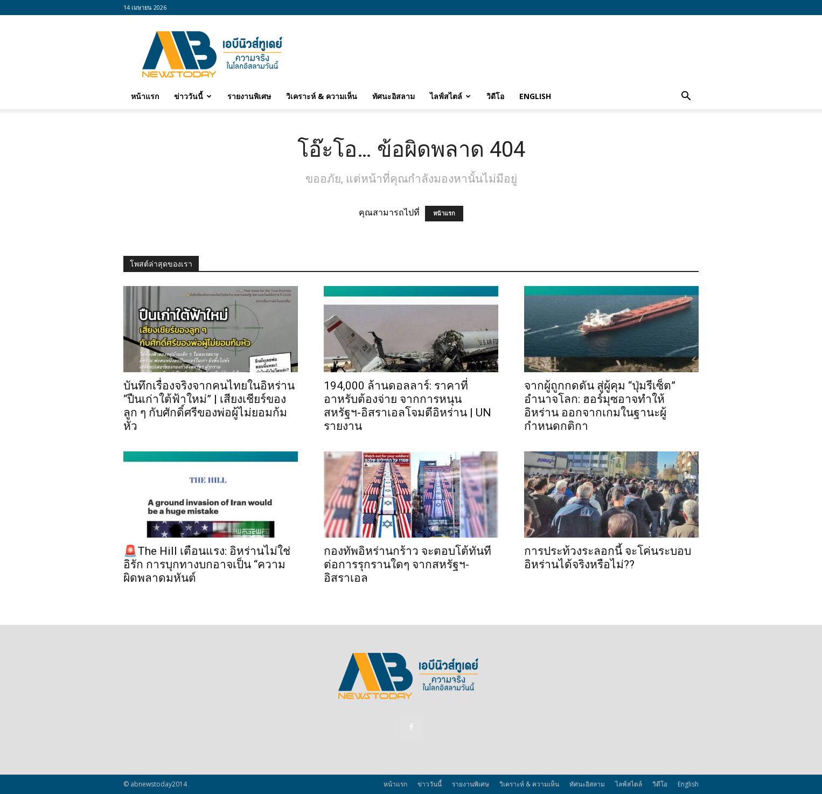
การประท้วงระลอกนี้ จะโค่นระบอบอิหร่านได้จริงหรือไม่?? (607, 558)
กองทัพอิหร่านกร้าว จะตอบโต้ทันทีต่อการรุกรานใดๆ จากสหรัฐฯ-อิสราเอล (407, 564)
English (535, 96)
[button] (686, 97)
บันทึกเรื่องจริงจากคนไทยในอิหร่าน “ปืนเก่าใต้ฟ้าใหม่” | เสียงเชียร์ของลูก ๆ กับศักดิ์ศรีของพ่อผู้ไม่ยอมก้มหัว (209, 406)
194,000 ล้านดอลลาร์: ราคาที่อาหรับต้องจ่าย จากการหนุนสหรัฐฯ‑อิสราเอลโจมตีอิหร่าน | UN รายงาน (407, 406)
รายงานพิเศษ (249, 96)
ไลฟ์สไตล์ (450, 96)
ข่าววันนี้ (193, 96)
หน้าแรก (145, 96)
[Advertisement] (502, 54)
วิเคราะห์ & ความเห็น (321, 96)
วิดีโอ (495, 96)
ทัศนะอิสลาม (393, 96)
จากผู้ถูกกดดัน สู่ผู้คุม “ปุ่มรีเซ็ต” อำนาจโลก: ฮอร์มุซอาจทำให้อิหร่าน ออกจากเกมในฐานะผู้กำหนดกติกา (599, 406)
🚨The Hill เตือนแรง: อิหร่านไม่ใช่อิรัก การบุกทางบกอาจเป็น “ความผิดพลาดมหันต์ (206, 564)
